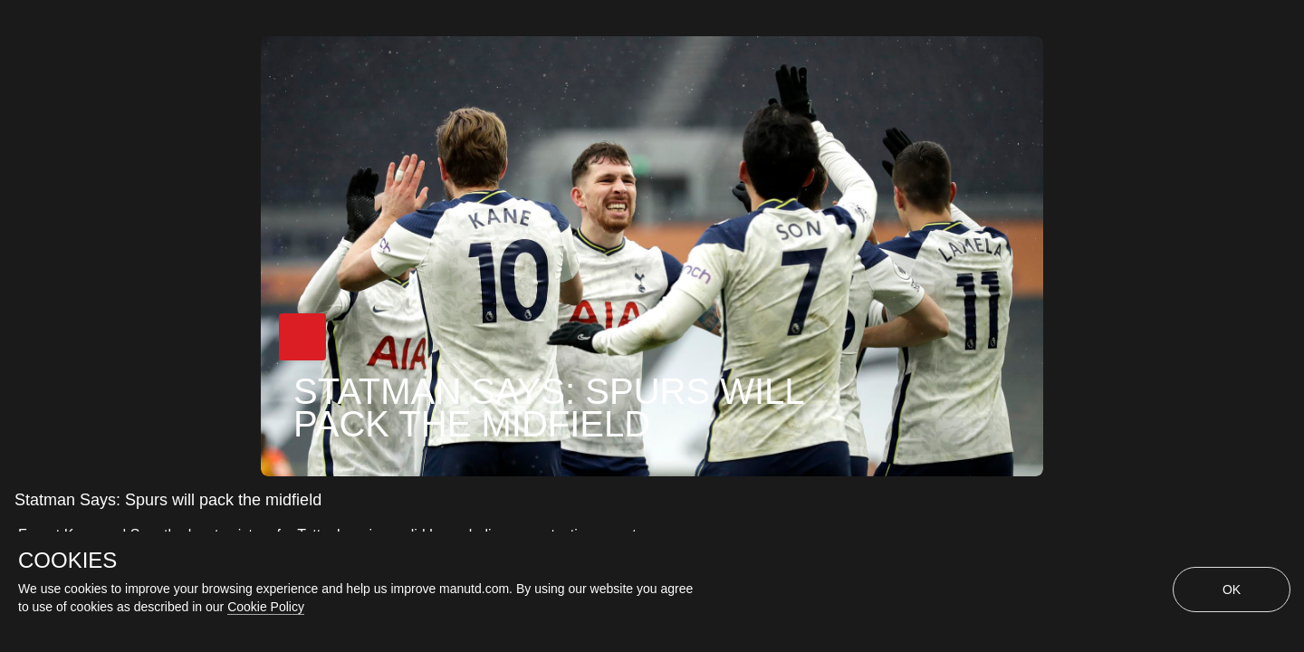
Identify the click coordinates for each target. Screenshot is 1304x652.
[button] (302, 336)
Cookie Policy (265, 606)
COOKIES (67, 560)
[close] (1293, 11)
